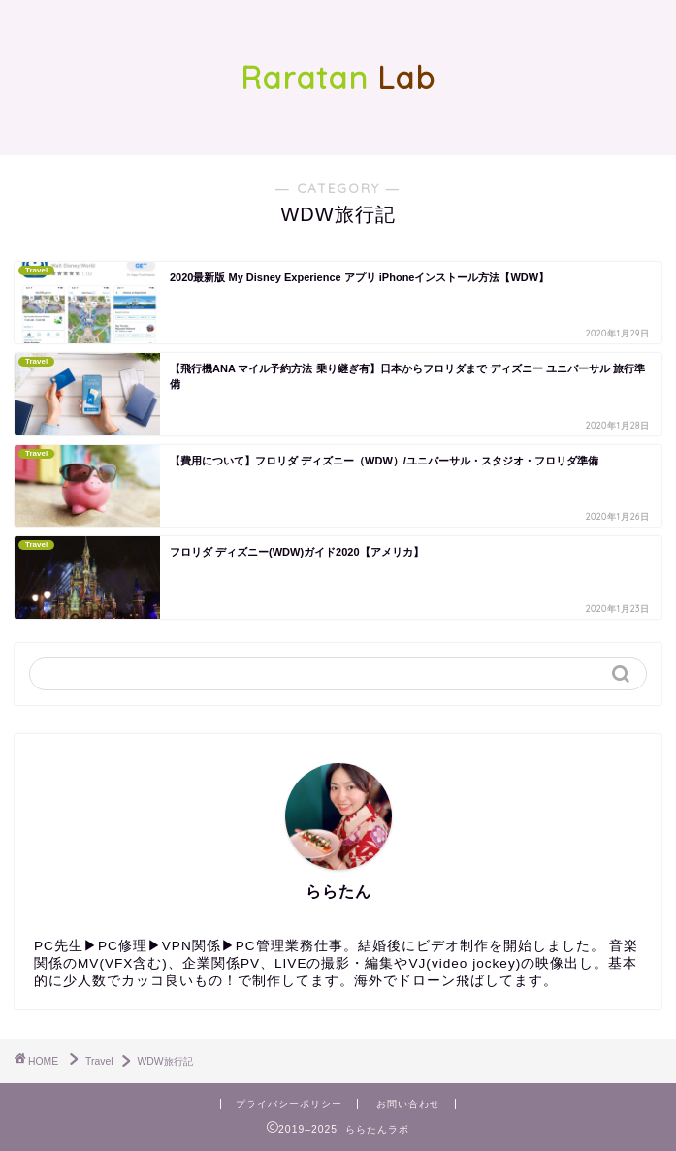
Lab (338, 77)
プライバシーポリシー (289, 1104)
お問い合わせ (408, 1104)
